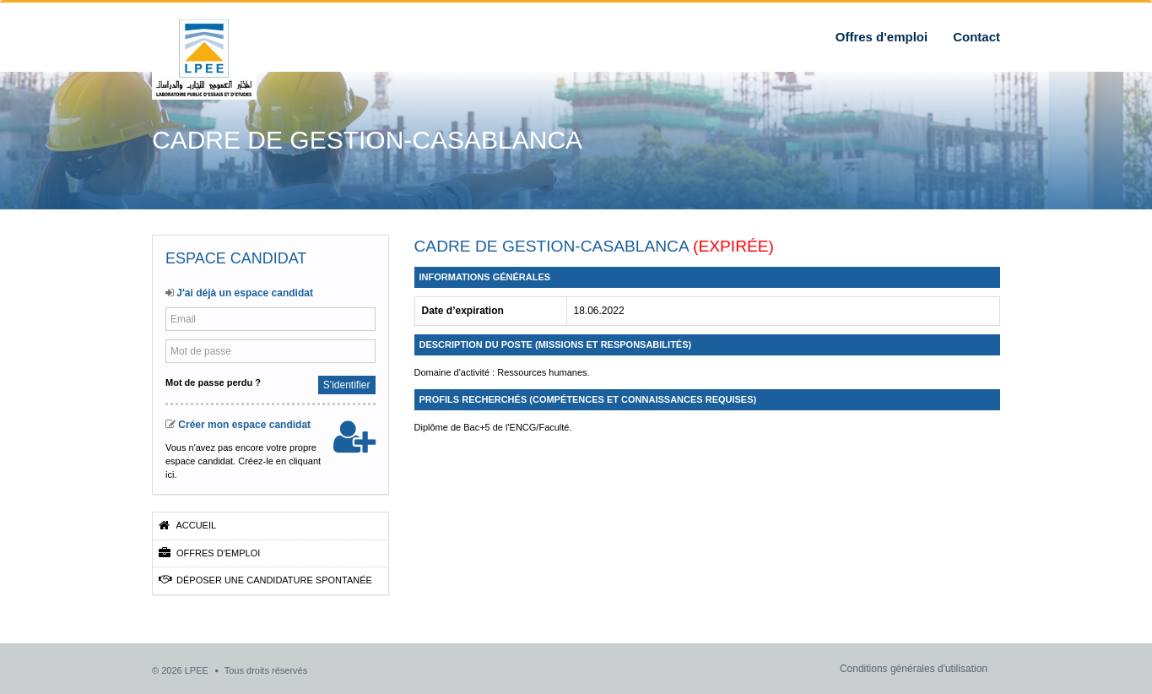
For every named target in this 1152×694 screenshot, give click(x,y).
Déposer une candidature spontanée (265, 579)
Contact (976, 37)
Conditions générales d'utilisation (913, 669)
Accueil (187, 525)
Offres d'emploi (882, 37)
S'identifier (346, 385)
